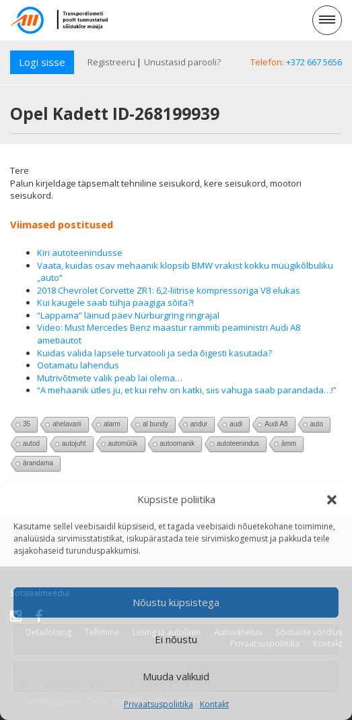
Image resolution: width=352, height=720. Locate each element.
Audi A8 (276, 424)
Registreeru (111, 62)
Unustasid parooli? (182, 62)
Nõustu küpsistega (176, 602)
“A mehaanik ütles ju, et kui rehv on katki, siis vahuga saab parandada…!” (187, 390)
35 (26, 424)
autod (31, 443)
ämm (288, 443)
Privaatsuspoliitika (158, 704)
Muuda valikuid (176, 676)
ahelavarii (66, 424)
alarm (112, 424)
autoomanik (177, 443)
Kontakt (214, 704)
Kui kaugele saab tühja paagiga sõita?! (115, 302)
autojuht (74, 443)
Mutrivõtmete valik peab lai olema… (109, 378)
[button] (332, 499)
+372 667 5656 (314, 62)
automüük (123, 443)
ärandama (38, 463)
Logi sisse (42, 62)
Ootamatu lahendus (78, 365)
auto (316, 424)
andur (199, 424)
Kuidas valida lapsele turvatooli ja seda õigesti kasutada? (154, 353)
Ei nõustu (176, 639)
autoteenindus (238, 443)
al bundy (155, 424)
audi (236, 424)
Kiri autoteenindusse (79, 253)
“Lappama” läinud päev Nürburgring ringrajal (128, 315)
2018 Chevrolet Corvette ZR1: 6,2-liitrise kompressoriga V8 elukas (168, 290)
